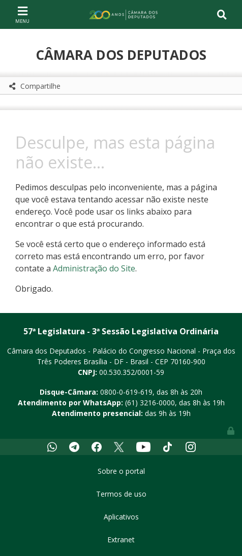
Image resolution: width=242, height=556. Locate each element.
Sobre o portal (121, 471)
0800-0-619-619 (126, 392)
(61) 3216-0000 (150, 402)
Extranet (121, 539)
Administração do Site (94, 268)
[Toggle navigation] (22, 14)
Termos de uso (121, 494)
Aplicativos (121, 517)
